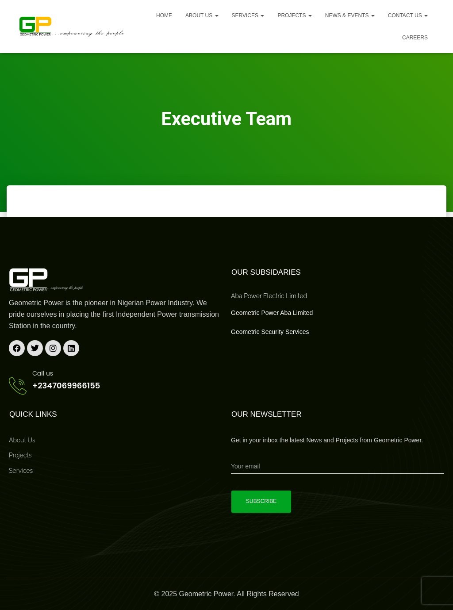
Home (164, 15)
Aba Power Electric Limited (269, 295)
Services (248, 15)
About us (201, 15)
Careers (415, 38)
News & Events (350, 15)
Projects (294, 15)
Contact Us (408, 15)
